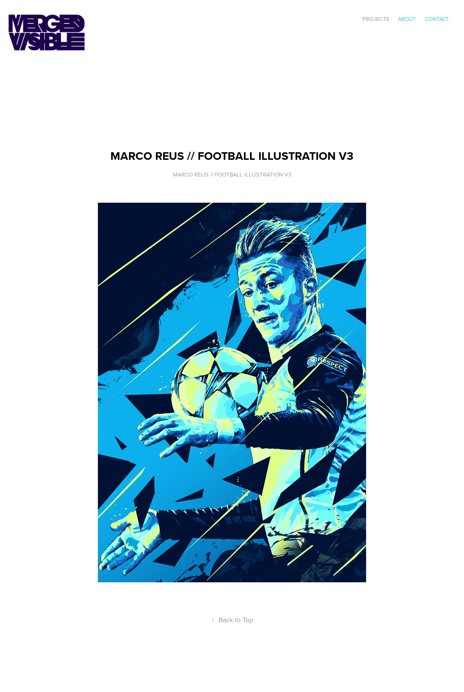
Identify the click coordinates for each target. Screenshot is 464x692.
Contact (437, 19)
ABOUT (407, 19)
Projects (375, 19)
